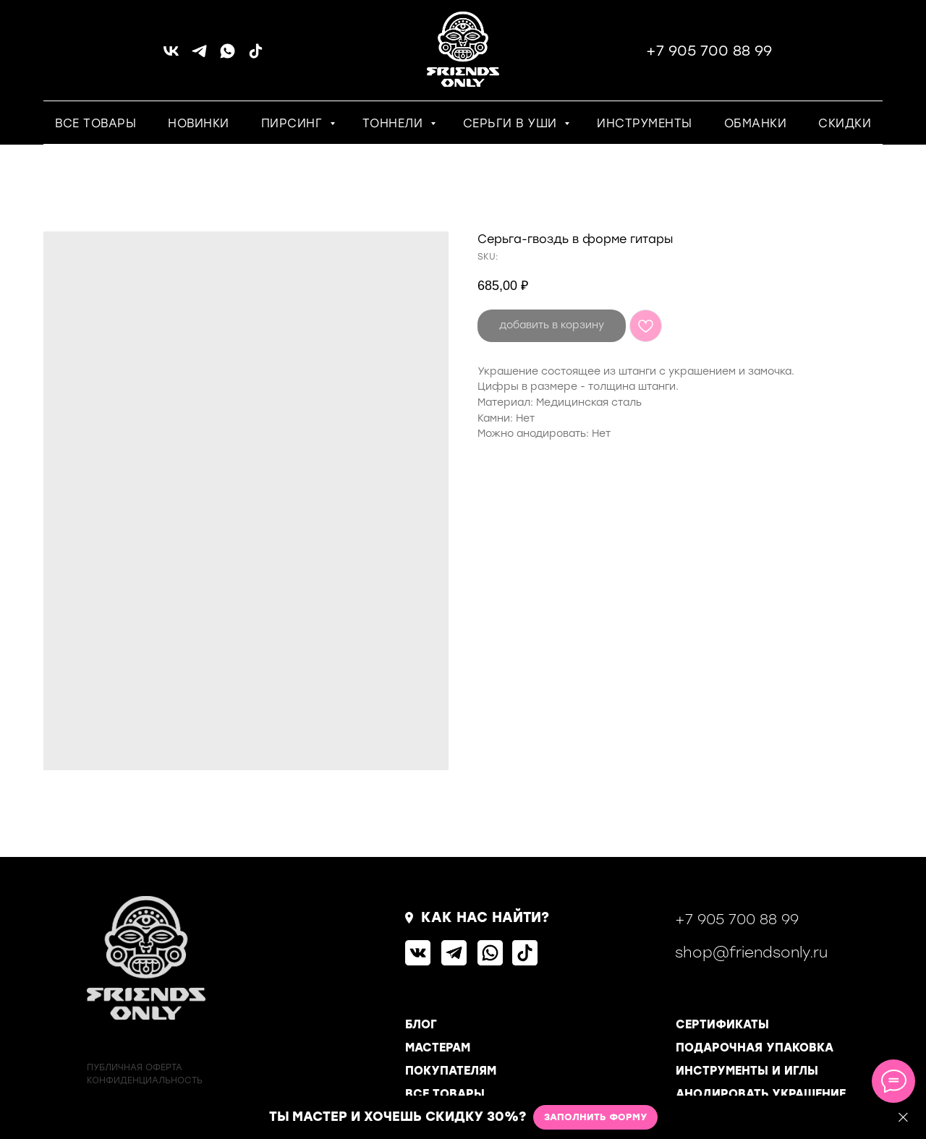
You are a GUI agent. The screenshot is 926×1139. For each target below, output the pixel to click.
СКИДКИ (844, 123)
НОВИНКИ (198, 123)
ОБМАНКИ (755, 123)
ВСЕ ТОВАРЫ (95, 123)
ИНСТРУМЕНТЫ (644, 123)
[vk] (171, 56)
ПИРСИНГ (293, 123)
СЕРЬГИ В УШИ (512, 123)
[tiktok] (256, 56)
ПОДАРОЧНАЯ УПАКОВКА (754, 1047)
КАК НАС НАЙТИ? (485, 917)
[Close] (903, 1117)
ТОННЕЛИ (394, 123)
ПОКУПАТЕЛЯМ (450, 1071)
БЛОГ (421, 1024)
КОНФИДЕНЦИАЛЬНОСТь (145, 1080)
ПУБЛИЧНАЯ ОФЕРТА (134, 1067)
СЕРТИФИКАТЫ (722, 1024)
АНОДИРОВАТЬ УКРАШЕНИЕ (761, 1094)
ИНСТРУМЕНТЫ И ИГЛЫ (747, 1071)
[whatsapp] (227, 56)
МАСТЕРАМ (437, 1047)
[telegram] (199, 56)
